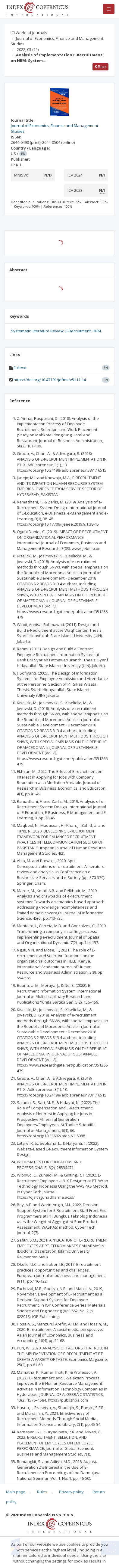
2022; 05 (28, 49)
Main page (15, 1491)
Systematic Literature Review (37, 331)
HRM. (97, 331)
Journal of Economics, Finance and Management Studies (57, 41)
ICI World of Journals (29, 32)
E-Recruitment (78, 331)
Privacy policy (71, 1491)
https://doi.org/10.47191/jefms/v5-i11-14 (50, 379)
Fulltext (20, 367)
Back (100, 66)
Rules (42, 1491)
